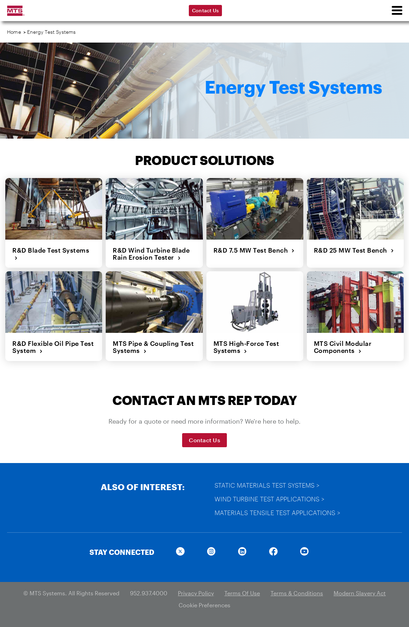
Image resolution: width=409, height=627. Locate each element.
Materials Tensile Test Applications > (277, 513)
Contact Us (205, 10)
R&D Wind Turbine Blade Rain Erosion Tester (151, 254)
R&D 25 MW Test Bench (354, 250)
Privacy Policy (196, 593)
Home (14, 32)
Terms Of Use (242, 593)
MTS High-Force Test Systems (246, 347)
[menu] (396, 10)
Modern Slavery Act (360, 593)
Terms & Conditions (297, 593)
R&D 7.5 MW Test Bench (254, 250)
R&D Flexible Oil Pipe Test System (53, 347)
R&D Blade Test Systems (50, 254)
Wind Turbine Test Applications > (269, 499)
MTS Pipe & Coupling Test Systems (153, 347)
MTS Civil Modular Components (343, 347)
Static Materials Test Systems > (267, 485)
